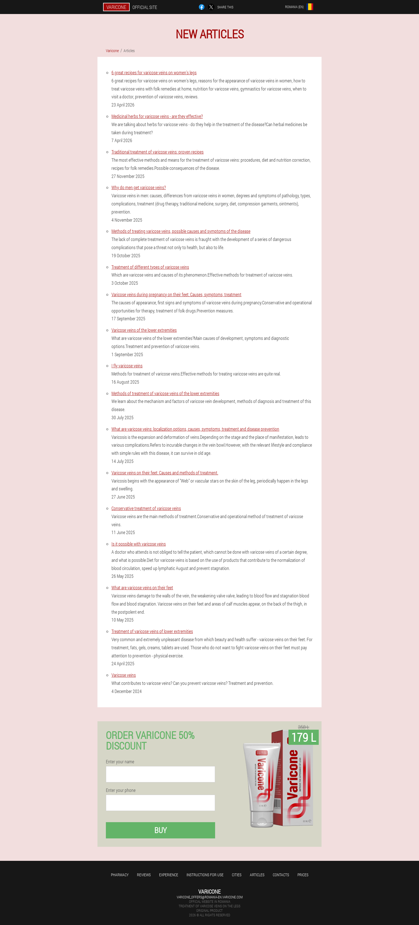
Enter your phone (121, 790)
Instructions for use (205, 874)
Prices (302, 874)
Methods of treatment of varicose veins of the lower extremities (165, 393)
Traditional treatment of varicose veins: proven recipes (157, 152)
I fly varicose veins (127, 365)
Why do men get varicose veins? (138, 187)
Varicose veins (123, 675)
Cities (236, 874)
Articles (257, 874)
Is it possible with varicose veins (138, 544)
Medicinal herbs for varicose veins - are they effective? (157, 116)
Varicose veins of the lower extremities (144, 330)
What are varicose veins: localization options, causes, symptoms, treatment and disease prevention (195, 429)
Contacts (281, 874)
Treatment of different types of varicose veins (150, 267)
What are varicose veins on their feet (142, 587)
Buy (160, 830)
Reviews (144, 874)
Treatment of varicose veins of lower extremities (152, 631)
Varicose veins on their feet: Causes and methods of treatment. (164, 473)
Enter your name (120, 761)
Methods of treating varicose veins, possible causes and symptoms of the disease (180, 231)
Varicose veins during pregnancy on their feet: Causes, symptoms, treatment (176, 294)
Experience (168, 874)
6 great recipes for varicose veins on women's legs (154, 72)
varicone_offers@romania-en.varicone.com (210, 897)
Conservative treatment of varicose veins (146, 508)
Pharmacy (120, 874)
